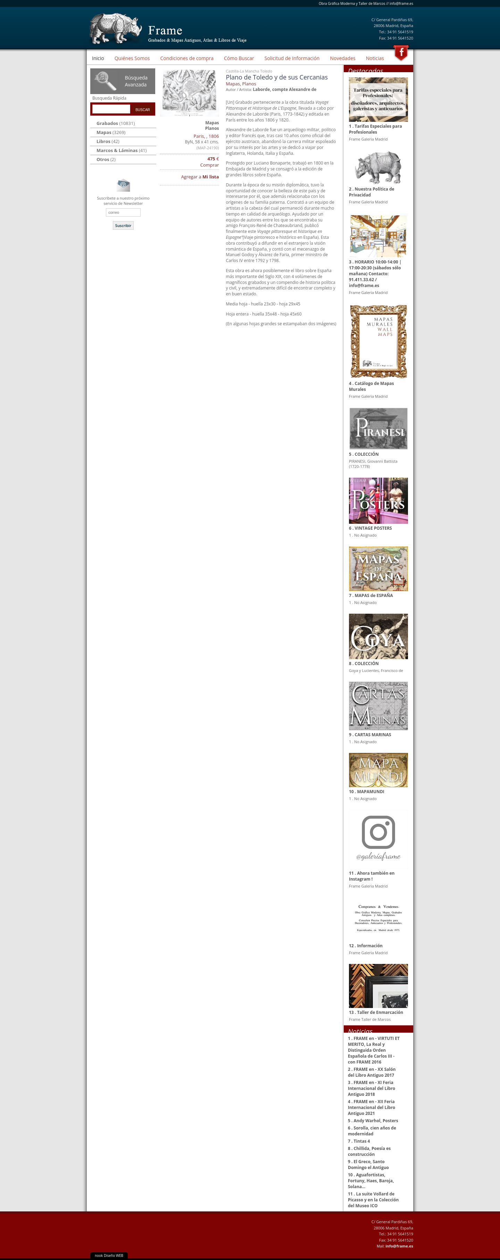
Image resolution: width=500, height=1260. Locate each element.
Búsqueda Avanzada (136, 81)
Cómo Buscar (239, 58)
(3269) (111, 132)
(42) (108, 141)
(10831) (116, 123)
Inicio (98, 58)
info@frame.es (401, 3)
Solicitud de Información (292, 58)
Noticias (375, 58)
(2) (106, 159)
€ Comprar (209, 162)
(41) (122, 150)
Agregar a (200, 177)
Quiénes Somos (132, 58)
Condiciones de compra (187, 58)
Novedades (342, 58)
